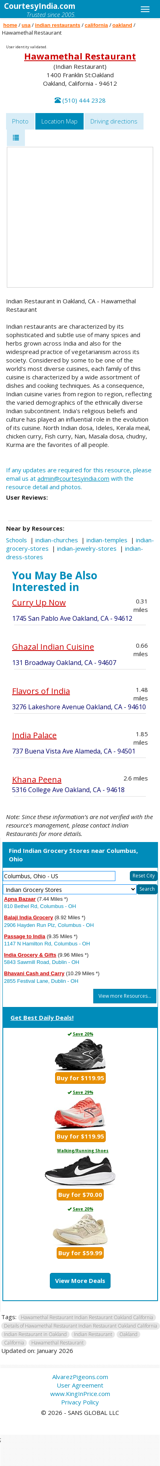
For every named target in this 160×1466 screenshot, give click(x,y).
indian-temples (106, 540)
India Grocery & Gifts (30, 955)
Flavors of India (41, 691)
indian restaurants (57, 25)
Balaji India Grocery (28, 917)
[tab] (16, 138)
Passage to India (24, 936)
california (96, 25)
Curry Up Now (39, 602)
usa (26, 25)
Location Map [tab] (59, 121)
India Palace (34, 735)
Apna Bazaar (20, 899)
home (10, 25)
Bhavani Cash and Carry (34, 973)
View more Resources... (124, 995)
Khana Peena (37, 779)
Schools (16, 540)
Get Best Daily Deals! (42, 1017)
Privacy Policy (80, 1402)
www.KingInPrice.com (80, 1394)
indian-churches (56, 540)
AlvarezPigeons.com (80, 1377)
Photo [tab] (20, 121)
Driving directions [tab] (113, 121)
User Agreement (80, 1385)
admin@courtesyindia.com (73, 478)
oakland (122, 25)
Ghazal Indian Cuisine (53, 646)
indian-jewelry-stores (87, 548)
